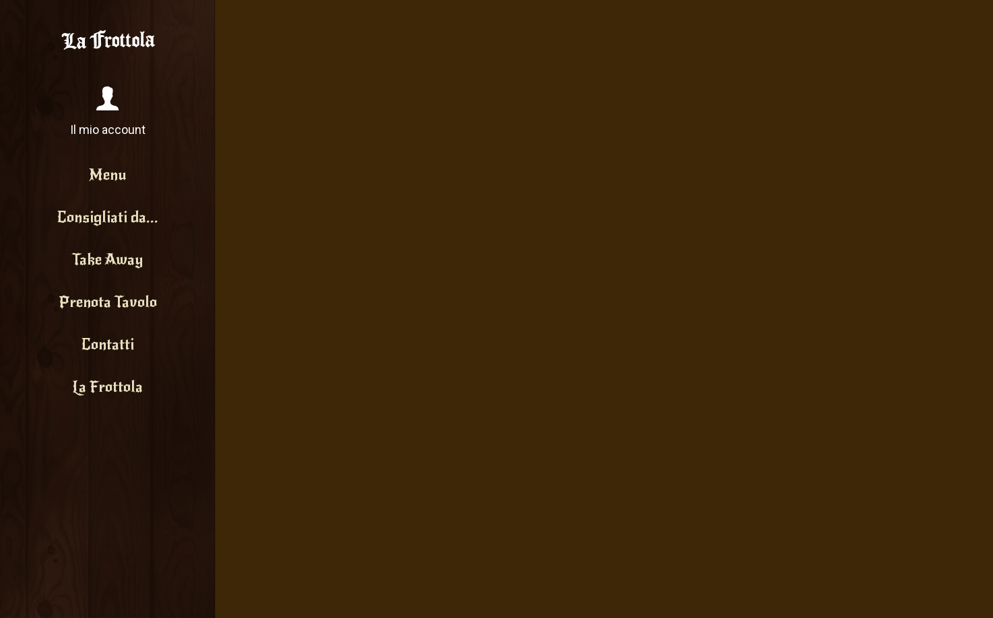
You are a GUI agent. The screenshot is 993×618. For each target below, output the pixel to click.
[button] (108, 112)
